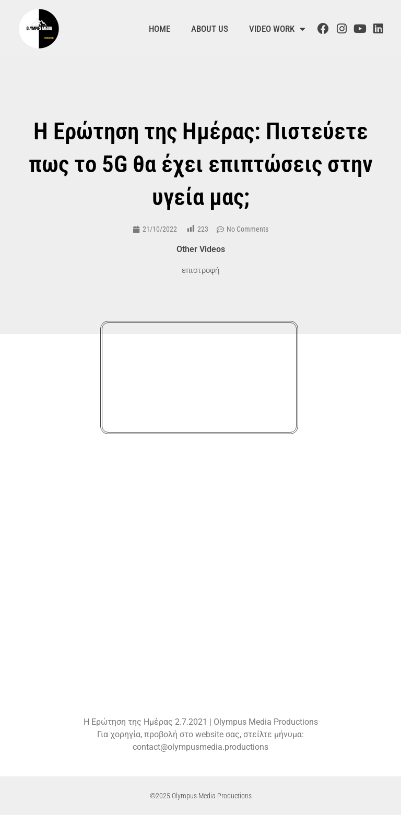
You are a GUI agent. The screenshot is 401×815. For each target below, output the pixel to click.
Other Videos (200, 249)
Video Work (277, 29)
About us (209, 28)
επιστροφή (200, 270)
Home (159, 28)
